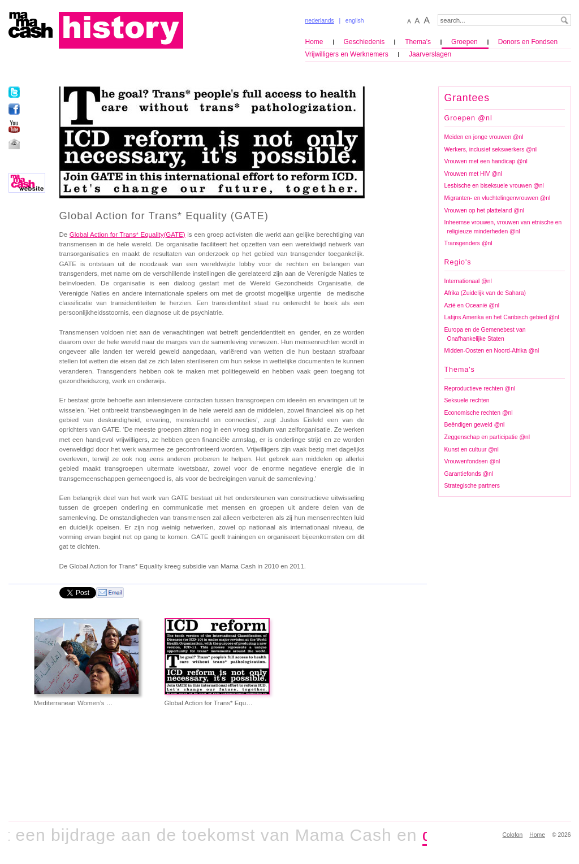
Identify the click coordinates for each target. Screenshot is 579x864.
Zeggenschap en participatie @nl (487, 437)
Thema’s (418, 42)
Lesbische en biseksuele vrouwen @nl (494, 186)
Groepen (464, 42)
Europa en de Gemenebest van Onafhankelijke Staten (485, 334)
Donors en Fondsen (528, 42)
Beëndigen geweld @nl (474, 425)
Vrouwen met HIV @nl (473, 174)
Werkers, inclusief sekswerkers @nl (490, 149)
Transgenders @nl (468, 243)
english (354, 21)
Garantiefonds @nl (469, 474)
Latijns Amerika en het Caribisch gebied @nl (501, 317)
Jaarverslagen (430, 54)
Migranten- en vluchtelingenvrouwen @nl (497, 198)
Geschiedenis (364, 42)
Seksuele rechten (467, 400)
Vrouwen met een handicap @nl (486, 161)
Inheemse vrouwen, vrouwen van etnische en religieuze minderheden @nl (503, 227)
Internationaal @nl (468, 281)
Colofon (513, 835)
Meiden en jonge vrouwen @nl (484, 137)
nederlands (319, 21)
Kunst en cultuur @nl (471, 449)
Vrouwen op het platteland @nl (484, 210)
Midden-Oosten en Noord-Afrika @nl (491, 351)
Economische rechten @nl (478, 413)
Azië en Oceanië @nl (471, 305)
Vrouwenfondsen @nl (472, 461)
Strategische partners (472, 486)
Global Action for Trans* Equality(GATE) (127, 234)
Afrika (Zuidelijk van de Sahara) (485, 293)
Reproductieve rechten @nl (480, 388)
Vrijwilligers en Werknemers (346, 54)
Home (314, 42)
